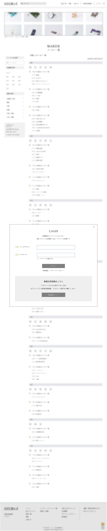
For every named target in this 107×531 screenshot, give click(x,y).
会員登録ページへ (53, 295)
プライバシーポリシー (57, 271)
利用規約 (45, 271)
